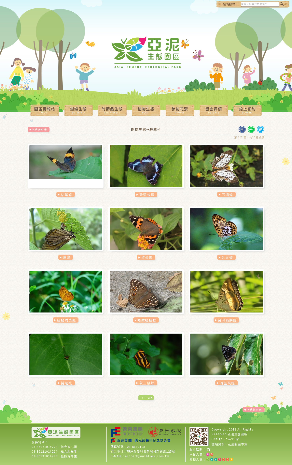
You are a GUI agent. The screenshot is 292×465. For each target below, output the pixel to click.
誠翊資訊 (218, 444)
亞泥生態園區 (237, 434)
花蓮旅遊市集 (238, 444)
